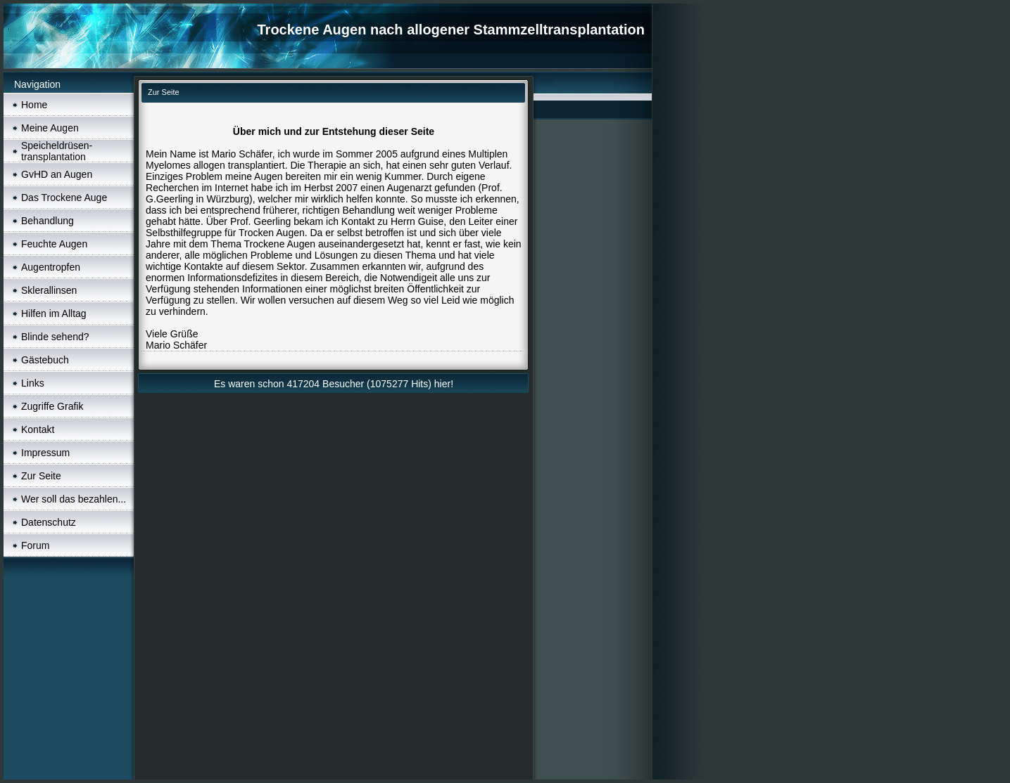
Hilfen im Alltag (54, 313)
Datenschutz (48, 522)
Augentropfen (50, 267)
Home (34, 104)
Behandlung (47, 220)
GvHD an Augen (56, 174)
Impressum (45, 452)
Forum (35, 545)
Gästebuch (45, 359)
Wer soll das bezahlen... (73, 499)
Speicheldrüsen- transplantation (56, 151)
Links (32, 383)
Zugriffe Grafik (52, 406)
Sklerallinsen (49, 290)
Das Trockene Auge (64, 197)
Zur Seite (41, 475)
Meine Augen (50, 128)
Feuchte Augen (54, 244)
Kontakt (37, 429)
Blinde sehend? (55, 336)
